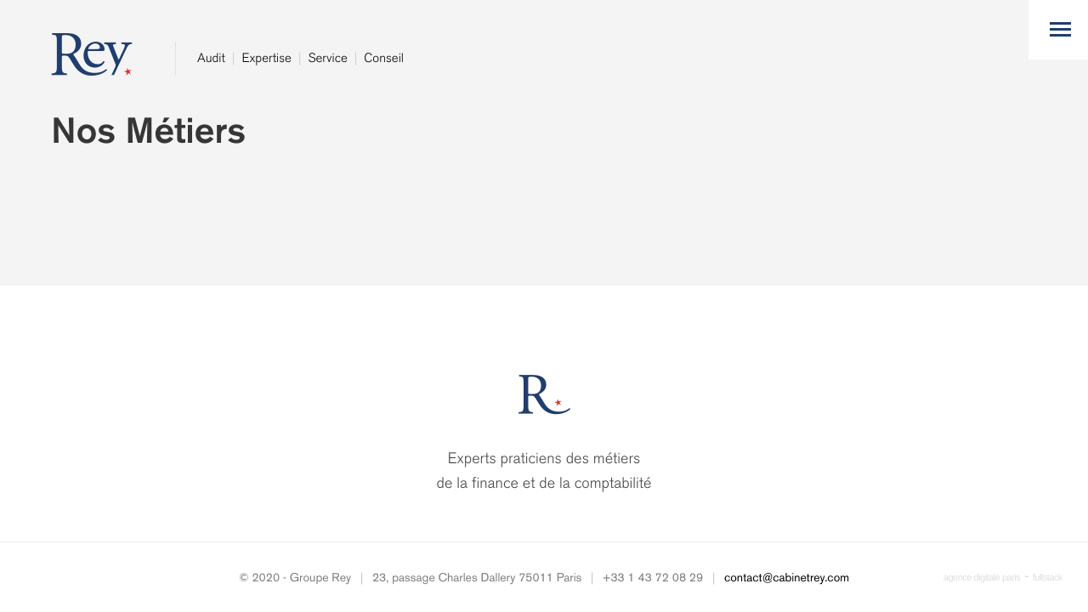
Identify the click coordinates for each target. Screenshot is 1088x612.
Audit (211, 57)
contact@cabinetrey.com (786, 577)
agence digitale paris (982, 578)
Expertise (266, 57)
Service (327, 57)
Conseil (384, 57)
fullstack (1047, 578)
